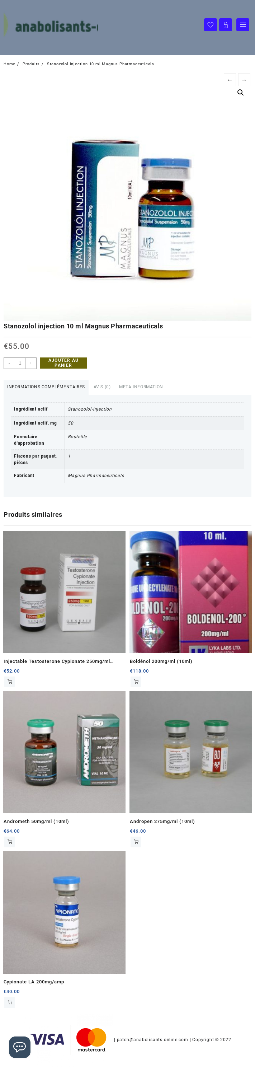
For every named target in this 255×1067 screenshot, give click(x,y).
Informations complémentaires (46, 386)
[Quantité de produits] (20, 363)
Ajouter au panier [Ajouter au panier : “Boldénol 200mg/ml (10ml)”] (136, 682)
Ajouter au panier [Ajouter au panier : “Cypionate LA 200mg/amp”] (9, 1002)
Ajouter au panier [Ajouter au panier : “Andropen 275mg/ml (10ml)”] (136, 842)
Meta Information (141, 386)
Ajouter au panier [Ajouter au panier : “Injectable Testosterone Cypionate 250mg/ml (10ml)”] (9, 682)
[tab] (46, 387)
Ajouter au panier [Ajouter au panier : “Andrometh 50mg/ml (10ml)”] (9, 842)
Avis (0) (102, 386)
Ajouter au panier (63, 363)
